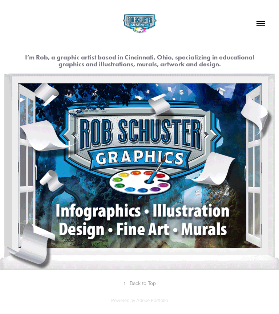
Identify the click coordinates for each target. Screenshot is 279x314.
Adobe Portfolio (152, 300)
